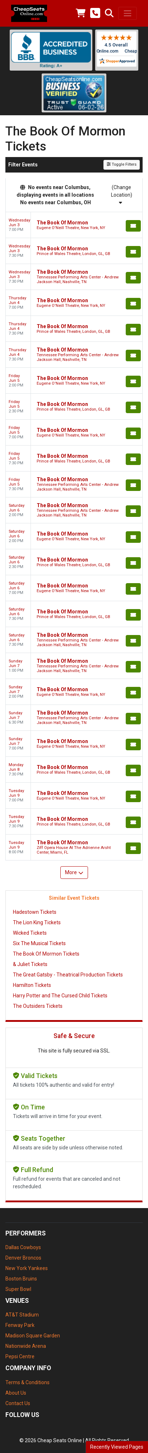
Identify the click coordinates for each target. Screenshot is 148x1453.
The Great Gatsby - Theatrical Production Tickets (68, 975)
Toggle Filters (122, 164)
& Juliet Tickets (30, 964)
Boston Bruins (21, 1279)
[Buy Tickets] (133, 226)
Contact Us (17, 1403)
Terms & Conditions (27, 1382)
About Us (15, 1393)
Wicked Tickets (30, 933)
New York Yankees (26, 1268)
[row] (74, 225)
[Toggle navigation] (127, 13)
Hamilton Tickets (32, 985)
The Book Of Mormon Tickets (46, 954)
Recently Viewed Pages (116, 1447)
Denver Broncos (23, 1258)
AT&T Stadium (22, 1315)
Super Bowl (18, 1289)
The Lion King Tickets (37, 922)
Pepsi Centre (19, 1356)
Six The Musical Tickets (39, 943)
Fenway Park (19, 1325)
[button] (109, 13)
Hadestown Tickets (34, 912)
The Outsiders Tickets (38, 1006)
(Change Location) (121, 194)
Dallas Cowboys (23, 1247)
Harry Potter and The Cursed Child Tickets (60, 995)
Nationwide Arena (25, 1346)
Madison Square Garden (32, 1335)
